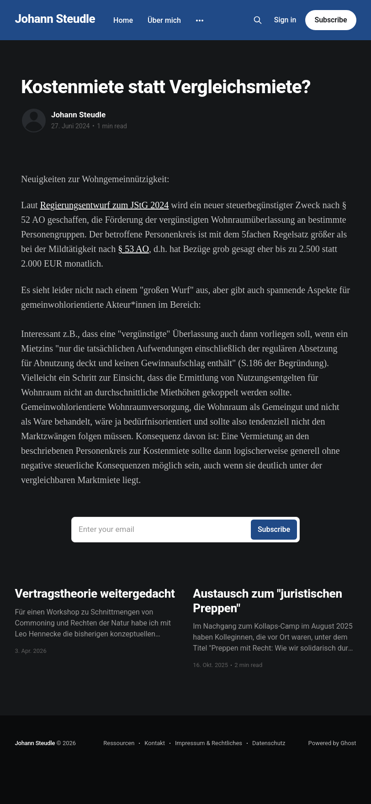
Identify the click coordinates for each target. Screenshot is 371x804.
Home (123, 20)
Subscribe (330, 20)
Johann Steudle (55, 19)
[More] (200, 20)
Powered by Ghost (332, 743)
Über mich (164, 20)
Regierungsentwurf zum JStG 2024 (104, 205)
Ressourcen (118, 743)
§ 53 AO (133, 249)
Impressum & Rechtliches (208, 743)
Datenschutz (268, 743)
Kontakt (154, 743)
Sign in (285, 20)
